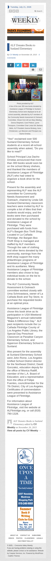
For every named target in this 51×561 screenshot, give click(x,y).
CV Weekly (14, 55)
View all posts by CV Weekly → (24, 430)
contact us (22, 551)
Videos (11, 538)
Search (38, 11)
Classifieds (30, 538)
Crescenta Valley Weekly (23, 545)
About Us (14, 535)
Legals (40, 538)
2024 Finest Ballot (25, 541)
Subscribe (36, 535)
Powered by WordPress (34, 553)
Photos (19, 538)
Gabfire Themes (14, 556)
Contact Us (25, 535)
